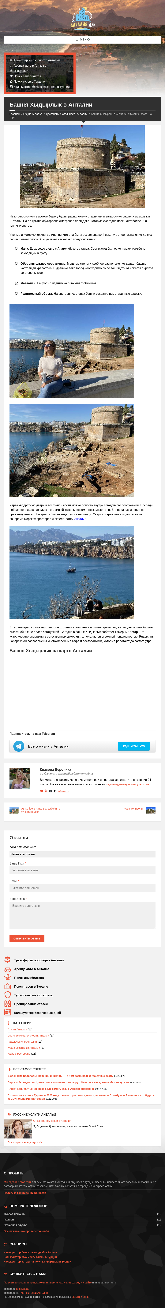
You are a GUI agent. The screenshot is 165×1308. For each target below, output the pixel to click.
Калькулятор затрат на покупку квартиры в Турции (37, 1261)
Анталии (80, 519)
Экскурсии (21, 70)
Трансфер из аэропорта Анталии (37, 60)
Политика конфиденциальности (25, 1192)
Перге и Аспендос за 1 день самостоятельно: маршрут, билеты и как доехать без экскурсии (68, 1082)
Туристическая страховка (33, 995)
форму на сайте (82, 1282)
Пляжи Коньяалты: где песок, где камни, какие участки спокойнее (51, 1088)
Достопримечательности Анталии (66, 113)
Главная (14, 113)
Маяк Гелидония (134, 808)
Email (14, 881)
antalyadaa (22, 1288)
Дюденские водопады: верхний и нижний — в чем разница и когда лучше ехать (60, 1075)
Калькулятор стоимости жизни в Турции (30, 1257)
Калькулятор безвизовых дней (37, 1012)
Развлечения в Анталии (22, 1041)
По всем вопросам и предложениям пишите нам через (38, 1282)
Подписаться (134, 746)
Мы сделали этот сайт (17, 1182)
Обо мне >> (63, 791)
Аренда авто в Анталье (30, 65)
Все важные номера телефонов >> (27, 1231)
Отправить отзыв (26, 938)
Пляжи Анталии (17, 1029)
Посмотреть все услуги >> (25, 1142)
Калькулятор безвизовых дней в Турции (42, 86)
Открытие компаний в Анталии (37, 1120)
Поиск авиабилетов (27, 76)
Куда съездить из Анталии (24, 1047)
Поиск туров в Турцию (29, 81)
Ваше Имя (17, 863)
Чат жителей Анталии (34, 1292)
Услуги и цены (80, 1296)
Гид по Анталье (32, 113)
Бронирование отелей (31, 1004)
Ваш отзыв (18, 898)
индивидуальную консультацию (128, 784)
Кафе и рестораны (19, 1053)
